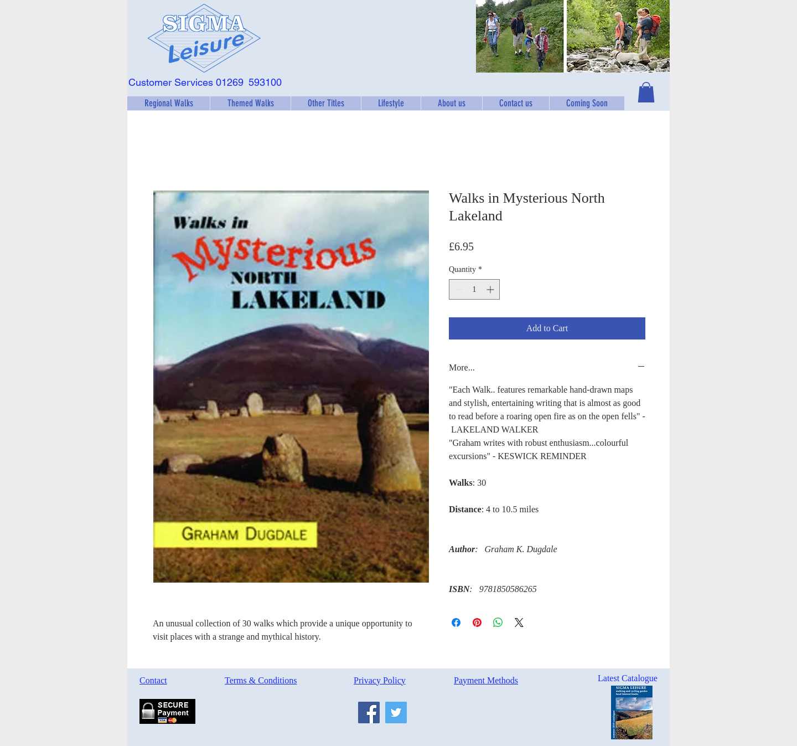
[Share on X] (519, 622)
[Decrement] (457, 289)
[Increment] (491, 289)
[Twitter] (396, 712)
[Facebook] (369, 712)
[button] (168, 103)
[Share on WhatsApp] (498, 622)
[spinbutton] (474, 289)
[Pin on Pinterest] (477, 622)
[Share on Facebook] (456, 622)
